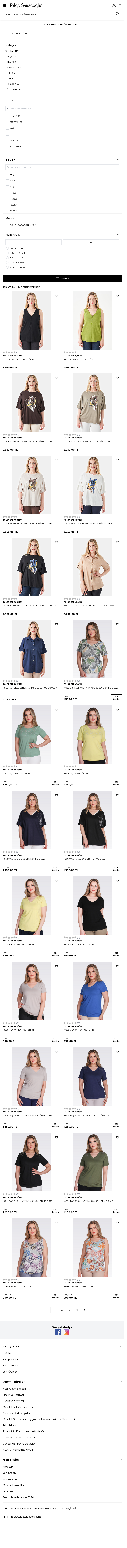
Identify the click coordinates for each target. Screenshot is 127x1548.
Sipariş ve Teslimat (13, 1394)
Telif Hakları (9, 1425)
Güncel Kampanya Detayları (19, 1443)
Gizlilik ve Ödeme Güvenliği (19, 1437)
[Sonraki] (84, 1310)
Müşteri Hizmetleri (14, 1485)
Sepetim (8, 1491)
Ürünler (65, 24)
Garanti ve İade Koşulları (17, 1413)
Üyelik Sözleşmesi (13, 1401)
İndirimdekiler (11, 1479)
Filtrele (62, 278)
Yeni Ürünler (10, 1371)
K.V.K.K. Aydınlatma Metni (18, 1449)
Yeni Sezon (9, 1473)
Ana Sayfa (50, 24)
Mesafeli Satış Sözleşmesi (18, 1407)
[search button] (117, 13)
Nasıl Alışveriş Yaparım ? (16, 1388)
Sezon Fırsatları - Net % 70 (18, 1497)
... (69, 1309)
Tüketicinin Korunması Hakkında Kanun (26, 1431)
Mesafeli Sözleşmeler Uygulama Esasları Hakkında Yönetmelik (39, 1419)
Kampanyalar (10, 1359)
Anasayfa (8, 1466)
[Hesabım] (114, 5)
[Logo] (26, 5)
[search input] (62, 13)
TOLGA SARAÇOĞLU (16, 33)
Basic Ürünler (10, 1365)
